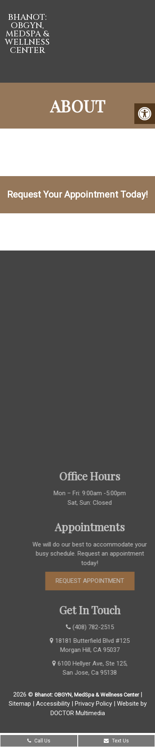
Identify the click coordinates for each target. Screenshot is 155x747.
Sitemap (20, 703)
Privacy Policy (93, 703)
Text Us (116, 741)
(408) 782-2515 (75, 231)
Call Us (38, 741)
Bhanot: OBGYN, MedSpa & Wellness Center (27, 34)
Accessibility (53, 703)
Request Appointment (96, 581)
